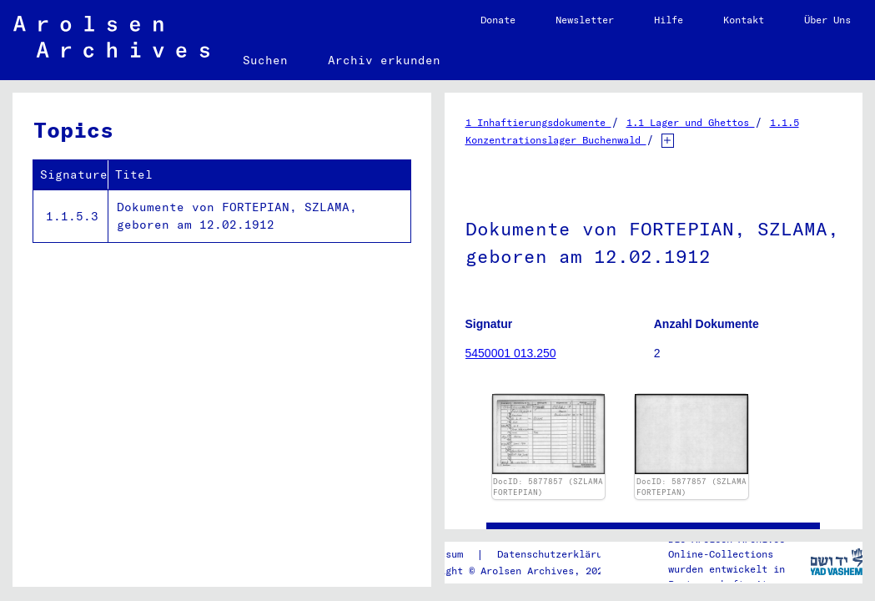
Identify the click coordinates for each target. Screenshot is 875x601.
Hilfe (668, 19)
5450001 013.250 (510, 353)
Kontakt (743, 19)
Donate (497, 19)
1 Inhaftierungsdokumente (538, 122)
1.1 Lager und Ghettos (690, 122)
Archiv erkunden (384, 60)
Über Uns (827, 19)
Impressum (436, 554)
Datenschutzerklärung (555, 554)
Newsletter (585, 19)
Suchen (265, 60)
